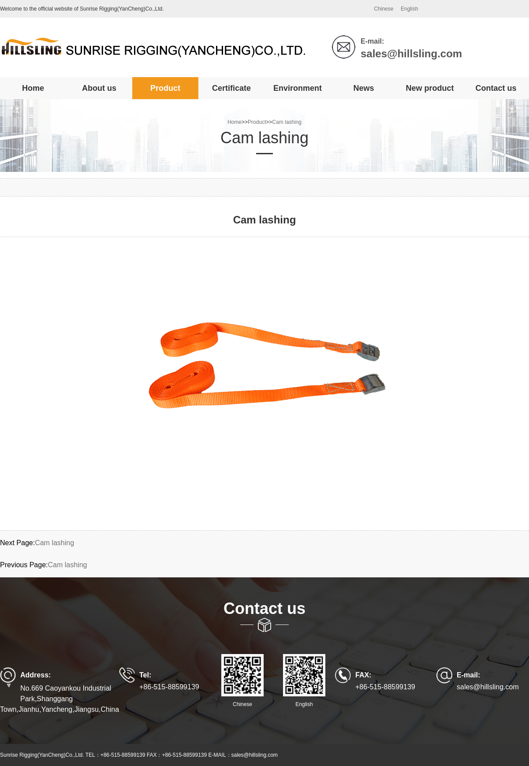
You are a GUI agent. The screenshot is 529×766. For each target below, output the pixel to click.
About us (99, 88)
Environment (297, 88)
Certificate (231, 88)
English (409, 9)
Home (33, 88)
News (363, 88)
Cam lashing (287, 122)
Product (165, 88)
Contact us (495, 88)
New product (430, 88)
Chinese (383, 9)
